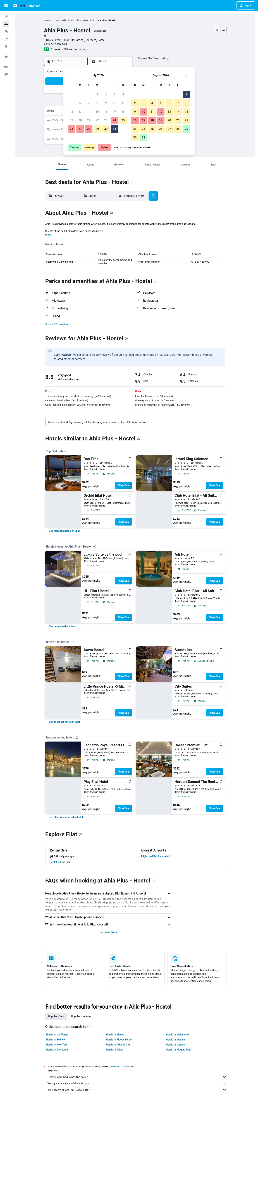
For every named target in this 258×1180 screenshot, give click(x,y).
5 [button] (71, 103)
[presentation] (167, 58)
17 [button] (114, 111)
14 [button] (88, 111)
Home (47, 20)
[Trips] (6, 56)
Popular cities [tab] (56, 1016)
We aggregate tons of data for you (137, 1083)
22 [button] (97, 120)
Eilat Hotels (82, 20)
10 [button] (114, 103)
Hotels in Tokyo (114, 1049)
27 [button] (80, 129)
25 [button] (123, 120)
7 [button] (88, 103)
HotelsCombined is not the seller (137, 1077)
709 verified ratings (75, 49)
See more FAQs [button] (108, 932)
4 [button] (123, 94)
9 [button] (106, 103)
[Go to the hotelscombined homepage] (27, 5)
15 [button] (97, 111)
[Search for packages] (6, 39)
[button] (6, 5)
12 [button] (71, 111)
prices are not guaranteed (122, 1066)
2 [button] (106, 94)
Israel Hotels (60, 20)
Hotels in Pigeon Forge (119, 1039)
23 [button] (106, 120)
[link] (64, 530)
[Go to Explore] (6, 46)
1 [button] (97, 94)
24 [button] (114, 120)
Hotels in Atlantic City (118, 1044)
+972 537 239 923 (55, 44)
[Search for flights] (6, 16)
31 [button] (114, 129)
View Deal (123, 485)
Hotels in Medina (175, 1039)
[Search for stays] (6, 24)
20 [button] (80, 120)
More (48, 234)
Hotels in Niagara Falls (178, 1049)
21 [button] (88, 120)
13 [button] (80, 111)
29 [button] (97, 129)
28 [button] (88, 129)
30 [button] (106, 129)
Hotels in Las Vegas (57, 1034)
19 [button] (71, 120)
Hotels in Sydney (55, 1039)
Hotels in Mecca (115, 1034)
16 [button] (106, 111)
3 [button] (114, 94)
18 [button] (123, 111)
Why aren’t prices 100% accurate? (137, 1090)
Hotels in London (175, 1044)
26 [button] (71, 129)
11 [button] (123, 103)
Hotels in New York (56, 1044)
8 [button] (97, 103)
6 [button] (80, 103)
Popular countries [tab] (81, 1016)
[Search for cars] (6, 31)
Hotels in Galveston (57, 1049)
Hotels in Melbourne (177, 1034)
